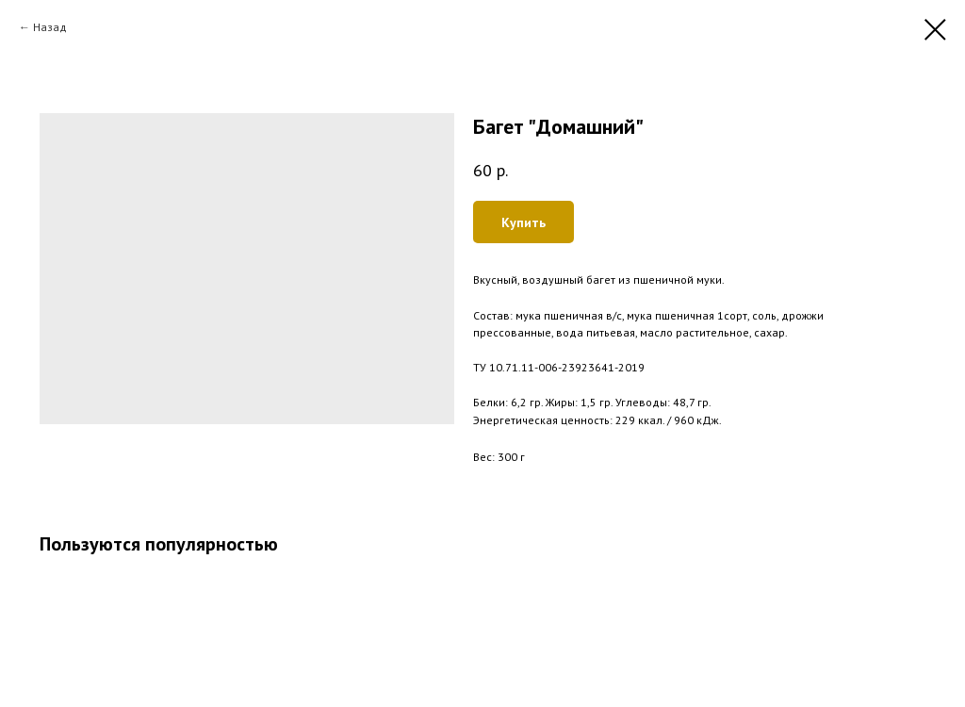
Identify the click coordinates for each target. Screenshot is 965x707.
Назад (50, 27)
